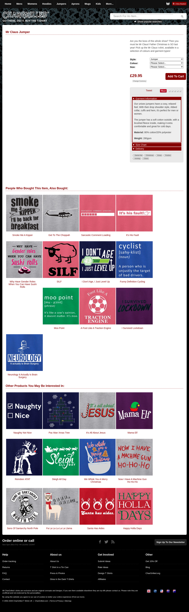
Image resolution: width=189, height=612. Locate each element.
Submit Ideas (104, 561)
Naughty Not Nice (22, 432)
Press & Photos (57, 573)
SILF (59, 281)
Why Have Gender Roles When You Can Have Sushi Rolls (23, 284)
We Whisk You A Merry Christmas (95, 480)
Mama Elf (132, 432)
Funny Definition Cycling (132, 281)
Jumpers (61, 3)
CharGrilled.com (41, 601)
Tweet (149, 90)
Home (8, 3)
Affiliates (102, 579)
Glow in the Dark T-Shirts (62, 579)
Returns (6, 567)
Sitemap (68, 601)
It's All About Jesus (95, 432)
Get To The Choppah (59, 235)
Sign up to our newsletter (171, 542)
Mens (19, 3)
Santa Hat (138, 155)
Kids (98, 3)
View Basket (181, 4)
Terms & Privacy (56, 601)
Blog (148, 567)
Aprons (75, 3)
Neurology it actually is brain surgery (22, 376)
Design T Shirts (105, 573)
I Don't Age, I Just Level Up (96, 281)
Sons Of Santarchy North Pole (22, 528)
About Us (54, 561)
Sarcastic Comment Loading (95, 235)
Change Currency (139, 81)
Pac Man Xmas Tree (59, 432)
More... (109, 3)
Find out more (78, 597)
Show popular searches (149, 21)
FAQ (4, 573)
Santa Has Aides (95, 528)
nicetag (137, 158)
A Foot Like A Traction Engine (96, 328)
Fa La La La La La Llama (59, 528)
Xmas (159, 155)
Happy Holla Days (132, 528)
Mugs (88, 3)
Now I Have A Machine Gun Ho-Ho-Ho (132, 480)
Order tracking (9, 561)
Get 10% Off (151, 561)
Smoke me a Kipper (22, 235)
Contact (6, 579)
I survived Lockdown (132, 328)
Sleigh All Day (59, 479)
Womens (32, 3)
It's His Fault (132, 235)
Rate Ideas (103, 567)
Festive (168, 155)
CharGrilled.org (153, 573)
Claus (146, 158)
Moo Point (59, 328)
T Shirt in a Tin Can (59, 567)
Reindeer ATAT (22, 479)
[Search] (142, 16)
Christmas (149, 155)
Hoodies (46, 3)
